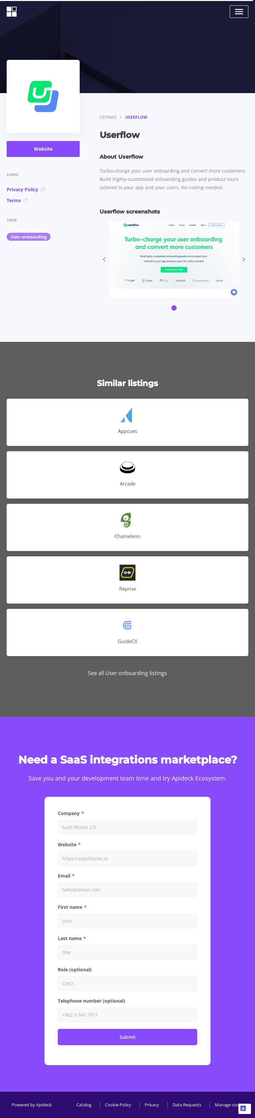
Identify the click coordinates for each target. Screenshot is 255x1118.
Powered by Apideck (32, 1105)
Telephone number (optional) (91, 1001)
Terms (17, 200)
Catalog (83, 1105)
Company (69, 813)
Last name (70, 938)
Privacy (152, 1105)
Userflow (136, 117)
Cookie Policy (118, 1105)
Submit (128, 1037)
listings (108, 117)
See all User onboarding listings (127, 673)
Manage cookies (231, 1105)
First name (70, 907)
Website (43, 149)
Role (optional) (75, 969)
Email (64, 876)
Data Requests (187, 1105)
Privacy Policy (26, 189)
